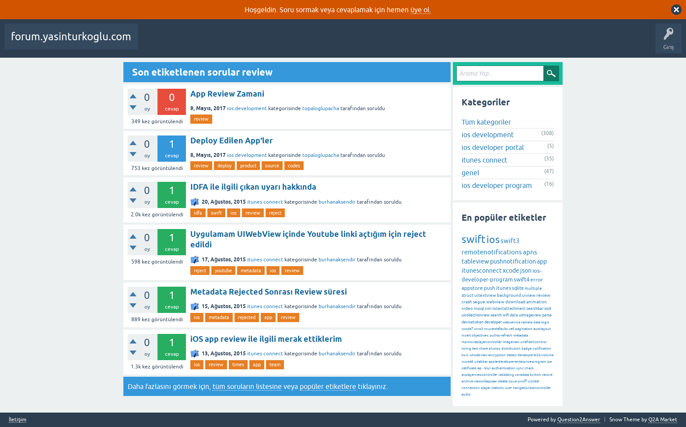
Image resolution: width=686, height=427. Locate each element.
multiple (533, 288)
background (509, 295)
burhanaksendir (337, 202)
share (483, 349)
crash (467, 301)
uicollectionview (476, 315)
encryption (497, 355)
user (508, 388)
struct (467, 295)
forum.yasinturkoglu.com (71, 36)
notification (541, 349)
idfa (198, 212)
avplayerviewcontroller (479, 375)
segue (479, 301)
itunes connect (265, 202)
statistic (497, 388)
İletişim (17, 420)
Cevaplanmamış (232, 42)
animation (536, 301)
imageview (511, 342)
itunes (503, 288)
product (248, 165)
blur (487, 368)
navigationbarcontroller (532, 388)
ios (234, 212)
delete (503, 381)
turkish (535, 375)
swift (216, 212)
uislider (533, 381)
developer (493, 322)
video (467, 308)
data (514, 315)
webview (495, 301)
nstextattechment (508, 308)
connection (471, 388)
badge (527, 349)
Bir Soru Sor (377, 42)
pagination (523, 329)
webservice (511, 322)
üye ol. (420, 10)
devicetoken (472, 322)
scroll (478, 329)
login (545, 322)
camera (526, 322)
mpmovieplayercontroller (482, 342)
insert (466, 335)
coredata (522, 375)
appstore (472, 288)
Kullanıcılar (341, 42)
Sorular (153, 42)
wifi (506, 315)
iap (479, 368)
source (272, 165)
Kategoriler (305, 42)
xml (488, 308)
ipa (549, 362)
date (536, 322)
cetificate (469, 368)
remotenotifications (492, 252)
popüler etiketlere (328, 386)
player (485, 388)
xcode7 (467, 329)
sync (520, 368)
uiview (529, 295)
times (238, 364)
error (536, 280)
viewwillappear (485, 381)
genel (470, 173)
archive (467, 381)
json (526, 270)
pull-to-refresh (501, 335)
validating (506, 375)
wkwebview (478, 355)
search (496, 315)
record (547, 375)
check (529, 368)
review (201, 119)
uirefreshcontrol (533, 342)
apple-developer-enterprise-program (517, 362)
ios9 (547, 308)
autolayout (542, 329)
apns (530, 252)
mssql (479, 308)
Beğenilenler (187, 42)
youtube (223, 270)
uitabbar (481, 362)
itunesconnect (482, 270)
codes (294, 165)
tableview (475, 261)
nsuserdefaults (496, 329)
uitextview (485, 295)
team (275, 364)
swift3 (509, 240)
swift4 (521, 279)
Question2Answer (578, 420)
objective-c (480, 335)
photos (494, 349)
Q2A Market (662, 420)
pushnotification (513, 261)
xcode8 (467, 362)
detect (512, 355)
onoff (522, 381)
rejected (247, 317)
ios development (247, 108)
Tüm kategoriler (486, 122)
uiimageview (530, 315)
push (489, 288)
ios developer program (497, 185)
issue (512, 381)
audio (466, 394)
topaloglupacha (320, 108)
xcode (511, 270)
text (475, 349)
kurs (465, 355)
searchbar (534, 308)
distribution (511, 349)
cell (511, 329)
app (268, 317)
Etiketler (271, 42)
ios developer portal (493, 147)
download (515, 301)
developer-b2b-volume (535, 355)
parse (547, 315)
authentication (503, 368)
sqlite (518, 288)
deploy (224, 165)
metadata (251, 270)
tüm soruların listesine (247, 386)
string (466, 349)
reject (275, 212)
